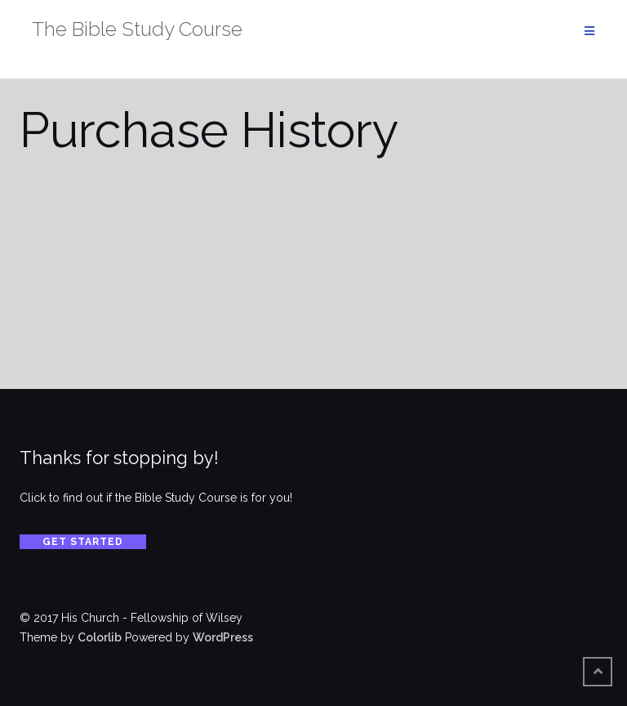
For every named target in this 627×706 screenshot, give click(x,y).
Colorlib (100, 637)
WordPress (223, 637)
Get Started (82, 541)
